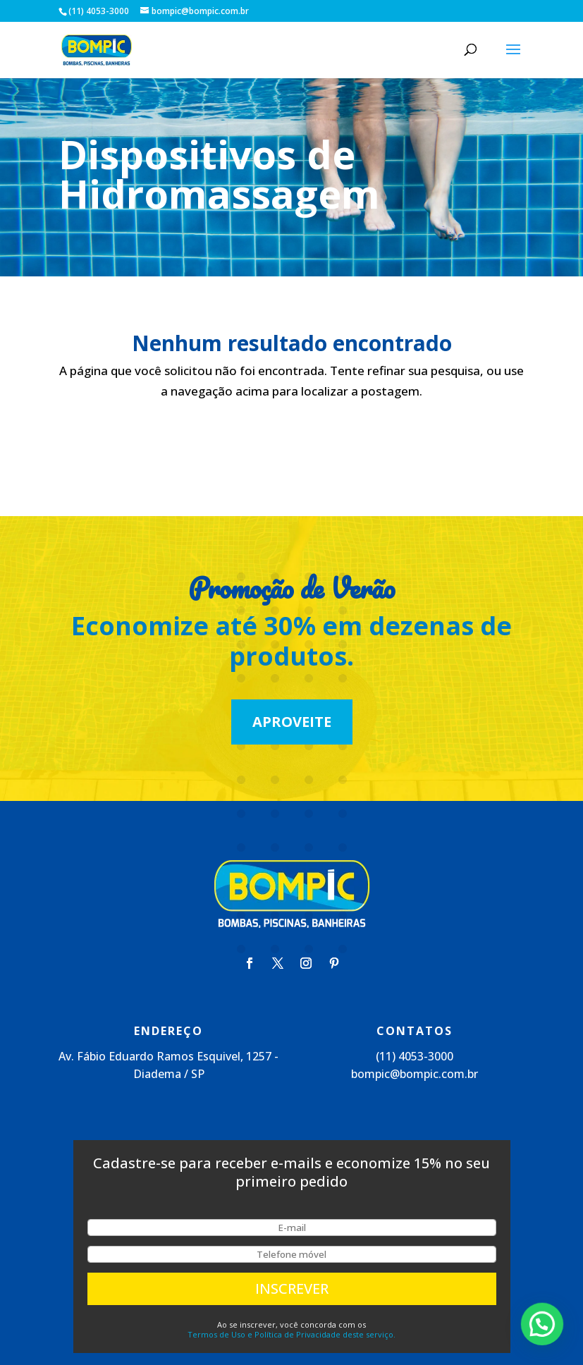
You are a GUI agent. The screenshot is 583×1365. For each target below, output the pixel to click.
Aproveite (291, 721)
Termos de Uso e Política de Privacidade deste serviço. (291, 1334)
